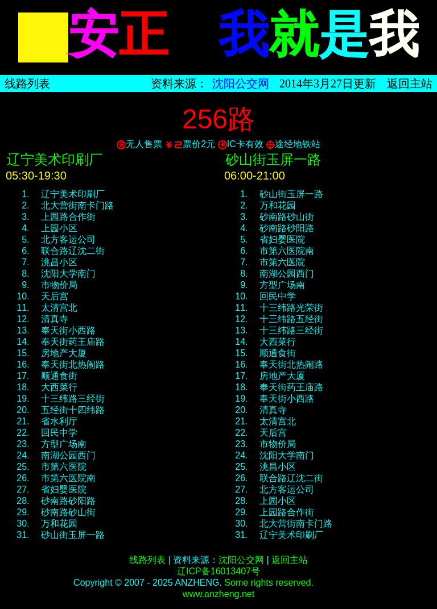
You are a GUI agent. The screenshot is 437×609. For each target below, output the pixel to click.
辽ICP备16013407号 (218, 571)
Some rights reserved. (269, 582)
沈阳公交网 (240, 83)
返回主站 (409, 83)
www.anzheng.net (218, 594)
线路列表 (27, 83)
